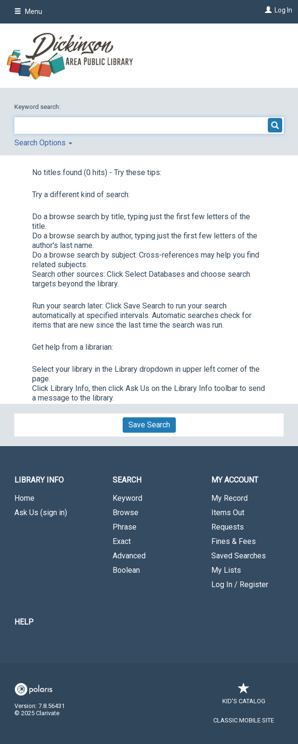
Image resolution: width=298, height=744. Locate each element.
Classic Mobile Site (243, 720)
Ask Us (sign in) (40, 512)
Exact (122, 541)
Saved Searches (238, 555)
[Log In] (267, 10)
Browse (125, 512)
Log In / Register (239, 584)
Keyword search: (38, 106)
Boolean (126, 570)
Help (24, 621)
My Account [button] (234, 479)
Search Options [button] (43, 142)
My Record (229, 498)
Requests (227, 526)
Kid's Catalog (243, 696)
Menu (28, 11)
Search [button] (127, 479)
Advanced (129, 555)
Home (24, 498)
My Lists (226, 570)
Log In (283, 10)
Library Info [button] (39, 479)
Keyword (127, 498)
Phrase (125, 526)
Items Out (227, 512)
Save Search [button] (149, 424)
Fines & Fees (233, 541)
